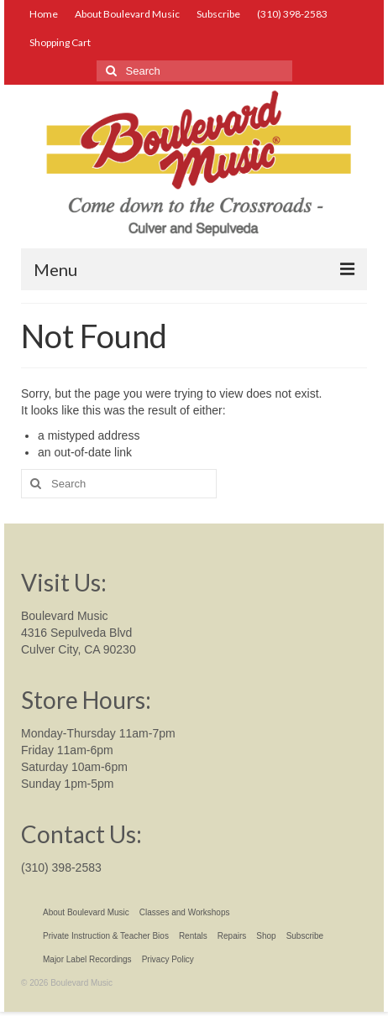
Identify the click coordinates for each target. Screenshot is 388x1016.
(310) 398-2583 (61, 867)
